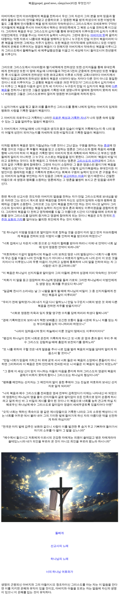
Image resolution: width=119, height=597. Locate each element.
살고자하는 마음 (73, 176)
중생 (107, 145)
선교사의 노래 (60, 546)
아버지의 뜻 (97, 35)
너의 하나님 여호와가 (59, 571)
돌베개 (59, 533)
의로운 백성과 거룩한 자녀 (69, 117)
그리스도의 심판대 (88, 160)
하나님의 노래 (60, 558)
